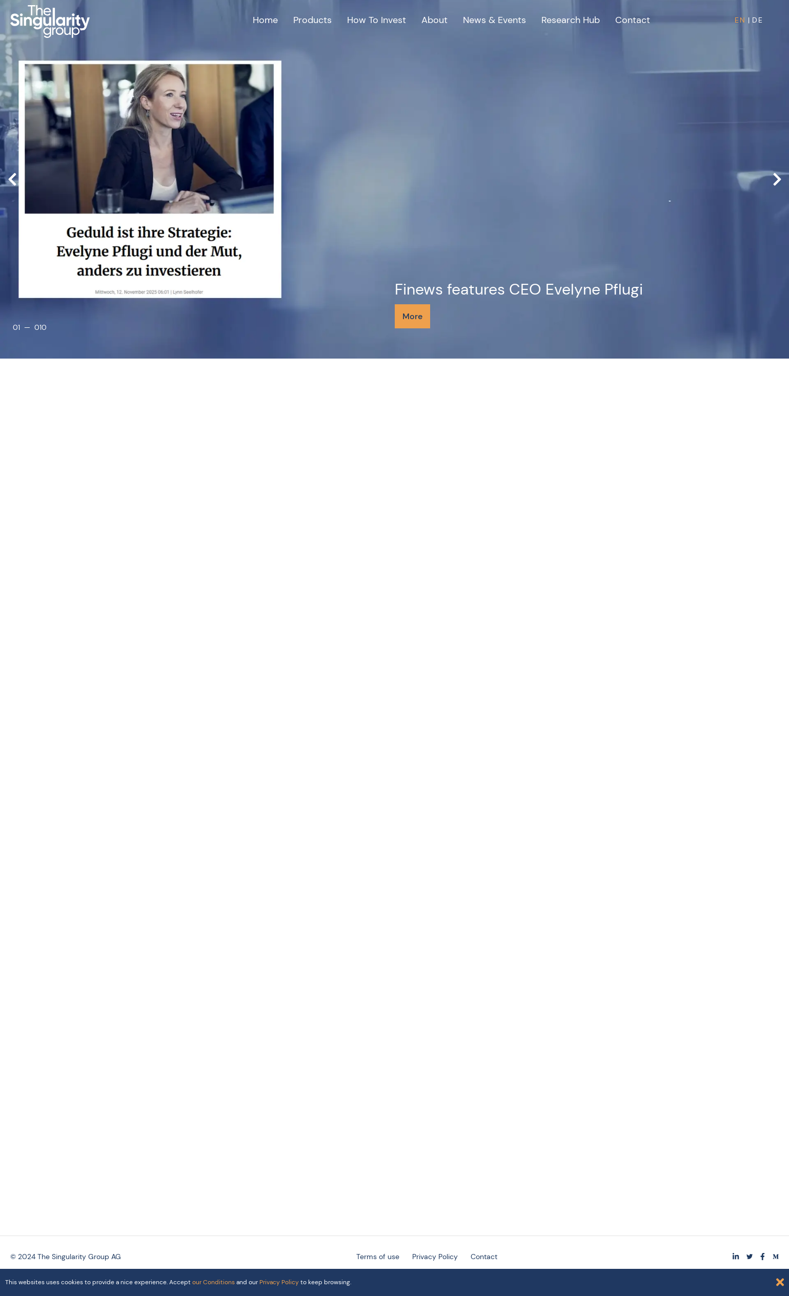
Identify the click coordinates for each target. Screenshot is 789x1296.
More (412, 316)
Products (312, 20)
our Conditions (213, 1282)
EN (740, 20)
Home (265, 20)
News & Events (494, 20)
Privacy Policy (279, 1282)
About (434, 20)
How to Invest (376, 20)
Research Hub (570, 20)
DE (757, 20)
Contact (632, 20)
